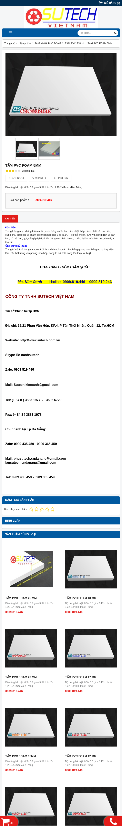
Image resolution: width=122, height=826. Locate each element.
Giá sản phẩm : (19, 200)
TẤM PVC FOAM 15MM (20, 756)
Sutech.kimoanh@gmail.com (36, 384)
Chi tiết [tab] (10, 218)
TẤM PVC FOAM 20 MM (21, 677)
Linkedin (61, 178)
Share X (39, 178)
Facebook (16, 178)
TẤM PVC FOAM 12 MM (80, 756)
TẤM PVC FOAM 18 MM (80, 598)
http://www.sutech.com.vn (40, 340)
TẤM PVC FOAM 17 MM (80, 677)
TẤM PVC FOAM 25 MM (21, 598)
